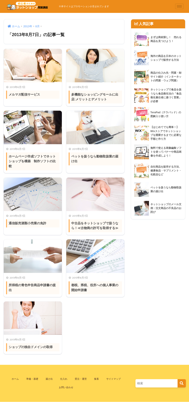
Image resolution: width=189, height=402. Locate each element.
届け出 (49, 379)
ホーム (15, 379)
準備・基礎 (32, 379)
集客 (96, 379)
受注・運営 (81, 379)
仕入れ (63, 379)
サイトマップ (113, 379)
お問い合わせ (66, 387)
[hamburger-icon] (179, 6)
